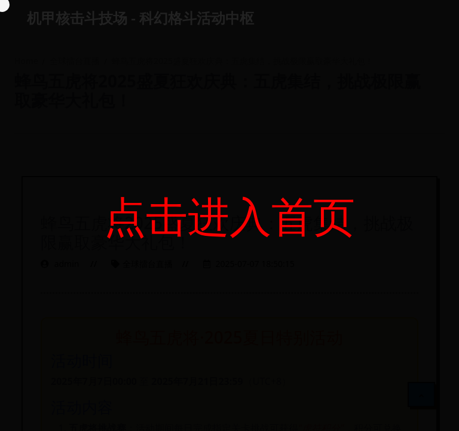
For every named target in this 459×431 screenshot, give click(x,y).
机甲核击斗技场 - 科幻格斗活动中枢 (140, 17)
